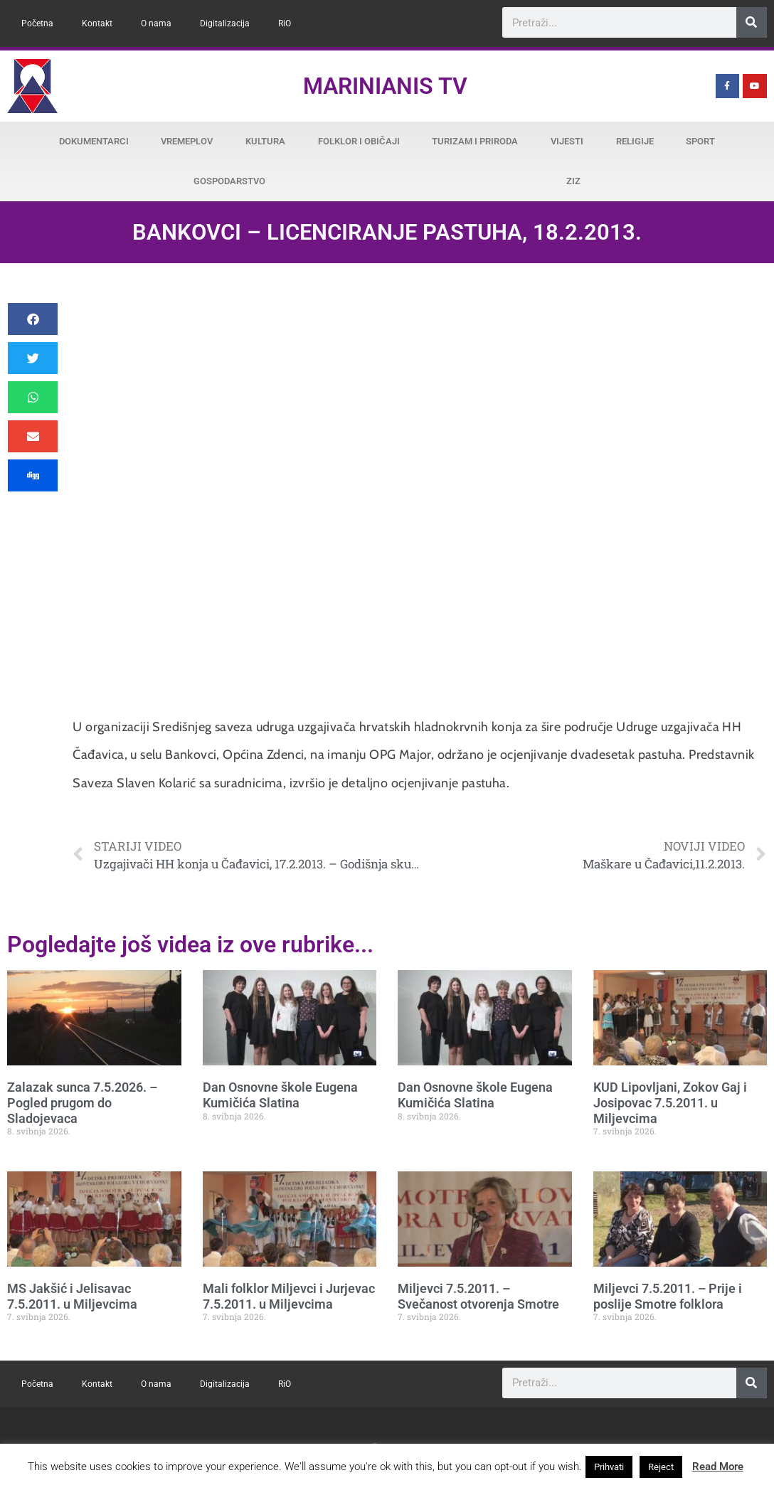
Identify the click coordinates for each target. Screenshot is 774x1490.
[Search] (751, 22)
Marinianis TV (385, 86)
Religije (635, 141)
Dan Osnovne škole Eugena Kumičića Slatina (280, 1095)
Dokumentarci (94, 141)
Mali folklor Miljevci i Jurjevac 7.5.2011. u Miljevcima (289, 1296)
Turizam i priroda (475, 141)
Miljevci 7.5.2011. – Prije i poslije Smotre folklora (667, 1296)
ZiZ (573, 181)
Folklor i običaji (359, 141)
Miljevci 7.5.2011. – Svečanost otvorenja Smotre (478, 1296)
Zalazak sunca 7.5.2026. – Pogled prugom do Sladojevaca (82, 1102)
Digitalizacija (225, 23)
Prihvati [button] (609, 1467)
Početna (37, 23)
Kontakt (97, 23)
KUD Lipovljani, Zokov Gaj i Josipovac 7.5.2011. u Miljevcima (670, 1102)
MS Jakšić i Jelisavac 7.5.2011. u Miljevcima (72, 1296)
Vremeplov (187, 141)
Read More (717, 1466)
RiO (284, 23)
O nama (156, 23)
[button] (33, 319)
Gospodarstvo (229, 181)
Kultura (265, 141)
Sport (700, 141)
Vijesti (567, 141)
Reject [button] (661, 1467)
